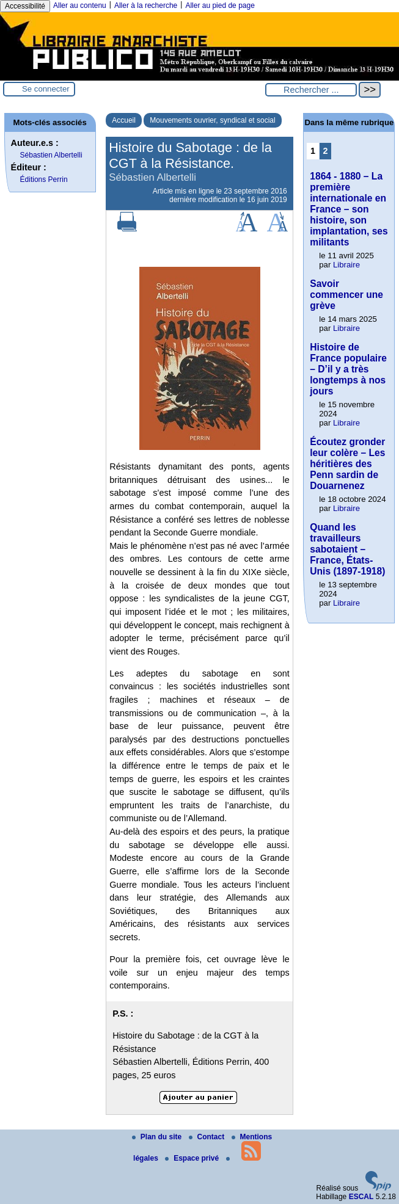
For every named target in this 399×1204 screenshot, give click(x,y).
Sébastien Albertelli (51, 155)
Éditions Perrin (44, 179)
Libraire (346, 264)
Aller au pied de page (219, 5)
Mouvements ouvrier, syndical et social (212, 120)
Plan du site (158, 1137)
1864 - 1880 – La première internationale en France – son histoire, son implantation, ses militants (348, 209)
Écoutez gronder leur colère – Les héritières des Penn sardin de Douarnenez (347, 464)
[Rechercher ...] (311, 89)
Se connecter (46, 88)
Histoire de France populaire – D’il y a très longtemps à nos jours (348, 369)
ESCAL (361, 1196)
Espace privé (193, 1158)
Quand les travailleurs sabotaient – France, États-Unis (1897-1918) (347, 549)
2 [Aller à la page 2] (325, 151)
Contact (208, 1137)
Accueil (124, 120)
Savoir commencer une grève (346, 294)
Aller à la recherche (145, 5)
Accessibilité (25, 6)
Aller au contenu (79, 5)
